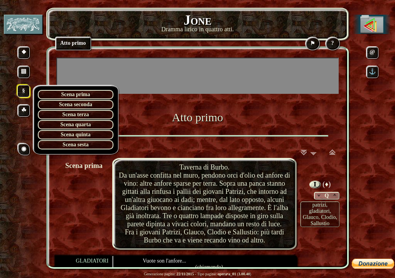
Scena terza (75, 114)
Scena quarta (76, 124)
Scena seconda (75, 104)
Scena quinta (75, 134)
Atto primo (197, 117)
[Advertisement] (197, 75)
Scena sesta (75, 144)
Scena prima (75, 94)
